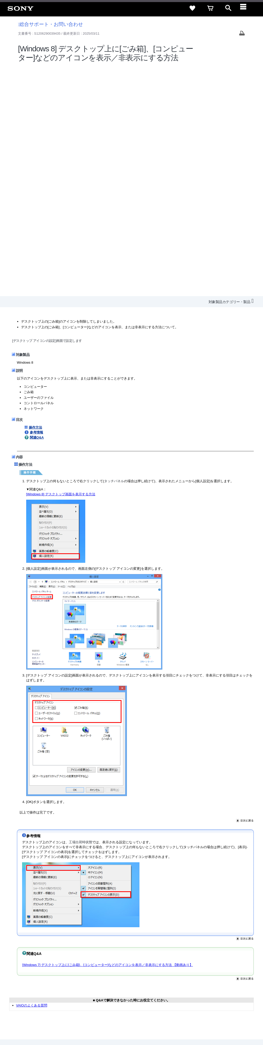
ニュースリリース (165, 983)
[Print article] (242, 33)
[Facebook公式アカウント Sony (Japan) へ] (224, 996)
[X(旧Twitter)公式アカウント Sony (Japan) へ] (202, 996)
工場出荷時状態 (80, 612)
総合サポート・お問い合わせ (50, 24)
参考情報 (36, 202)
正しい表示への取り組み (108, 1024)
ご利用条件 (41, 1024)
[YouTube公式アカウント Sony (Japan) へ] (213, 996)
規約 (226, 974)
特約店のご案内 (135, 983)
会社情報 (93, 983)
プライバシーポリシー (70, 1024)
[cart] (210, 8)
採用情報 (111, 983)
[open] (228, 8)
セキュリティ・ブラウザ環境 (122, 974)
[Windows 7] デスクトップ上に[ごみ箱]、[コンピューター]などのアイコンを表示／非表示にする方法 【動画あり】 (107, 735)
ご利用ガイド (207, 974)
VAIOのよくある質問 (31, 775)
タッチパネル (114, 251)
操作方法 (35, 197)
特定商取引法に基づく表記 (170, 974)
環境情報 (190, 983)
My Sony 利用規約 (216, 983)
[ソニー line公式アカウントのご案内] (191, 996)
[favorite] (192, 8)
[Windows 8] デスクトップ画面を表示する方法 (60, 264)
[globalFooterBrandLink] (210, 1027)
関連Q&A (37, 207)
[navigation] (246, 8)
